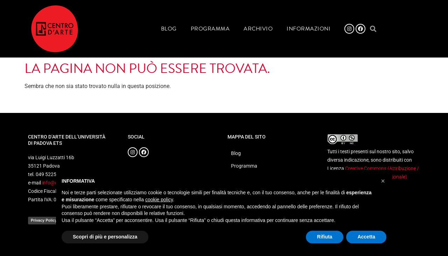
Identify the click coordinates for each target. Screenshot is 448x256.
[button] (373, 29)
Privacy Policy (44, 220)
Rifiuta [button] (324, 237)
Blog (169, 29)
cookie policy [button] (159, 199)
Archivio (258, 29)
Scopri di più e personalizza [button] (105, 237)
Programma (210, 29)
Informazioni (308, 29)
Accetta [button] (366, 237)
